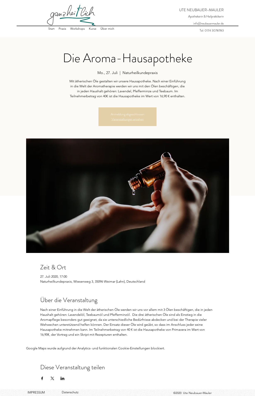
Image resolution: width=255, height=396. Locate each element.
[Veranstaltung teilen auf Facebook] (42, 378)
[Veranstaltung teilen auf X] (52, 378)
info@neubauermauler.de (208, 23)
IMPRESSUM (36, 392)
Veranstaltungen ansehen (128, 119)
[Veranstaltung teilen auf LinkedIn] (62, 378)
